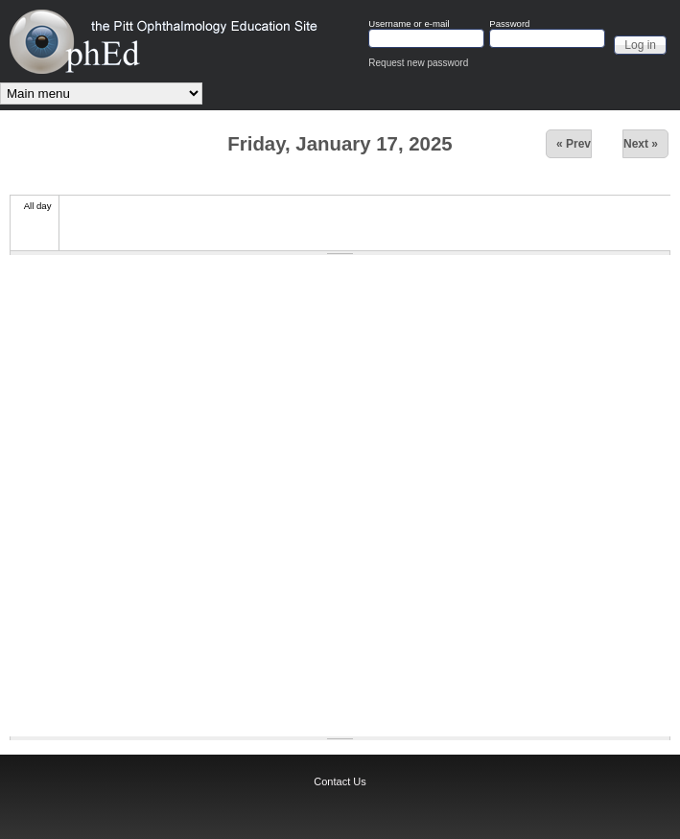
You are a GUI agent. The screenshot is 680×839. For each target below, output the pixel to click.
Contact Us (340, 781)
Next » (640, 144)
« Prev (573, 144)
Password (509, 24)
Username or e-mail (408, 24)
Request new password (418, 63)
